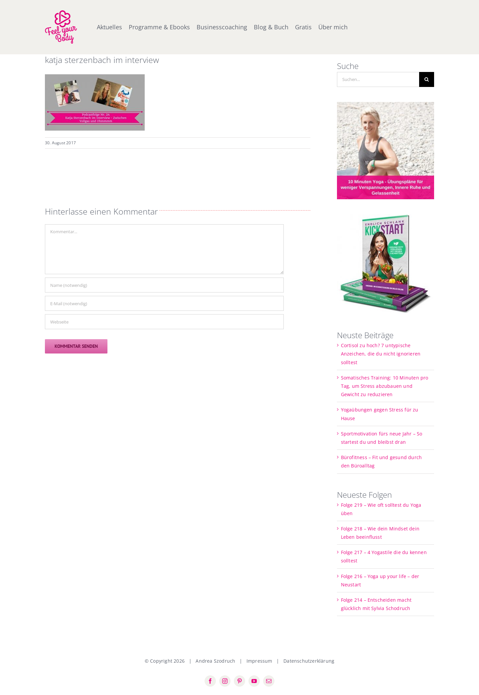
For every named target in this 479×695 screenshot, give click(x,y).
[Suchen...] (378, 79)
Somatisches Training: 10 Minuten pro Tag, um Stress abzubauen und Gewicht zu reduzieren (384, 385)
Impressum (259, 661)
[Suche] (426, 79)
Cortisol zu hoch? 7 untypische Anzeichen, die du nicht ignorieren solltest (381, 353)
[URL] (164, 321)
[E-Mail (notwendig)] (164, 303)
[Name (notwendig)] (164, 285)
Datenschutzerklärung (308, 661)
